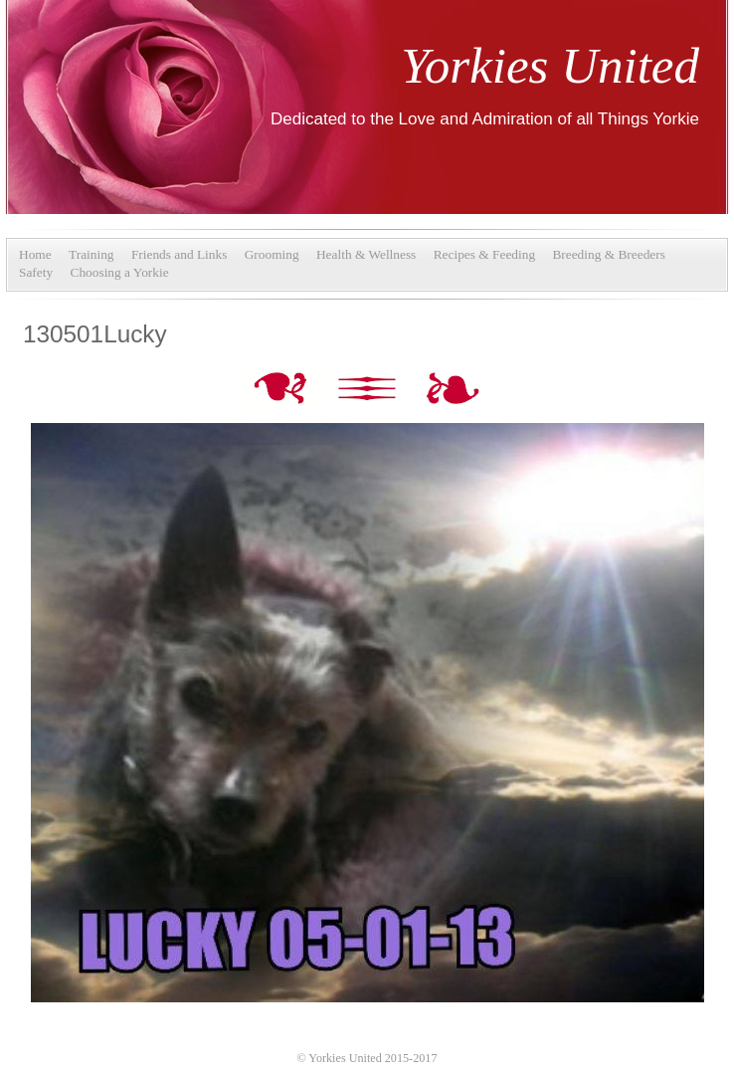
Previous (284, 390)
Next (453, 390)
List (369, 390)
